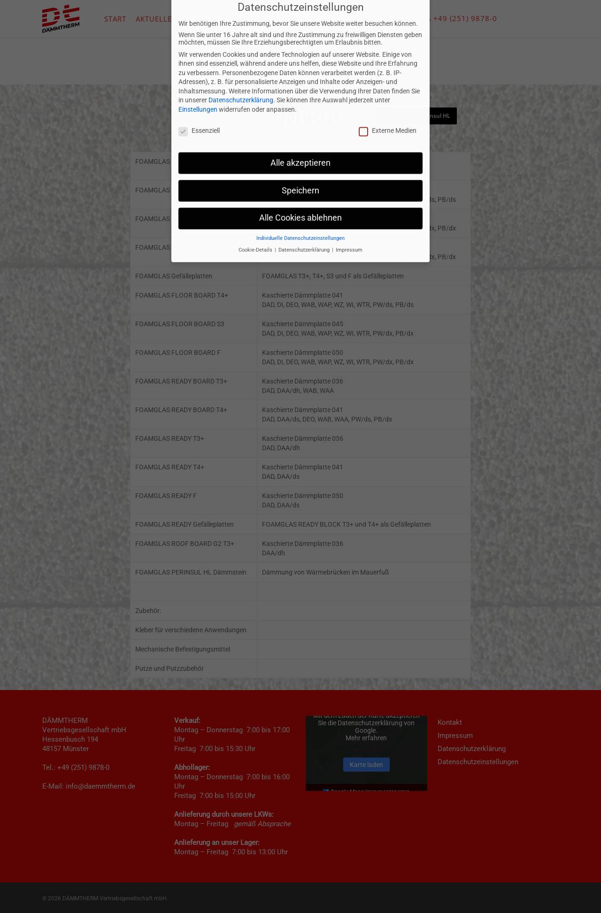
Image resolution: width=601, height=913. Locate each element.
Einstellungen (197, 36)
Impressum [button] (349, 177)
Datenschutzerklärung (240, 27)
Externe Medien (387, 57)
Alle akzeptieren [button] (300, 89)
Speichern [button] (300, 117)
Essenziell (199, 57)
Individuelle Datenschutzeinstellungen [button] (300, 165)
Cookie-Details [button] (256, 177)
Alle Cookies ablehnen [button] (300, 145)
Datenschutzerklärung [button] (304, 177)
